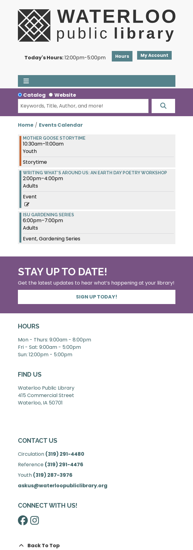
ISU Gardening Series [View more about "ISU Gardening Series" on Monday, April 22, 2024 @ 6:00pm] (48, 215)
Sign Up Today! (96, 296)
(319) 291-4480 (64, 454)
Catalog (34, 95)
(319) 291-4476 (64, 464)
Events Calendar (61, 125)
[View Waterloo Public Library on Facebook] (23, 522)
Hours (122, 56)
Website (65, 95)
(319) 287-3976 (53, 475)
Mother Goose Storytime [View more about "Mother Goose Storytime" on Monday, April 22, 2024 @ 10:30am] (54, 138)
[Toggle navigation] (26, 81)
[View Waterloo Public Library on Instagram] (34, 522)
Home (25, 125)
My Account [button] (154, 55)
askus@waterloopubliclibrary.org (62, 485)
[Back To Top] (96, 546)
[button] (65, 58)
